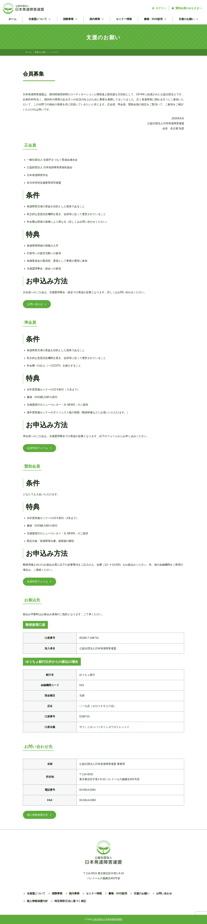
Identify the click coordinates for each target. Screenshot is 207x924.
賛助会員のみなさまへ (186, 8)
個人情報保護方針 (39, 814)
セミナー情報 (124, 19)
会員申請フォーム (39, 448)
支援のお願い (40, 52)
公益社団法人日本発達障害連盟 (107, 919)
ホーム (12, 19)
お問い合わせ (37, 304)
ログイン (159, 8)
